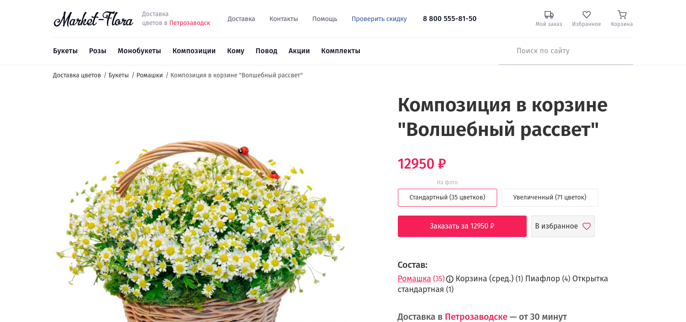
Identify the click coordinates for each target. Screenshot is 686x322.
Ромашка (414, 279)
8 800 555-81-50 (450, 18)
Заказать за (469, 226)
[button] (365, 109)
